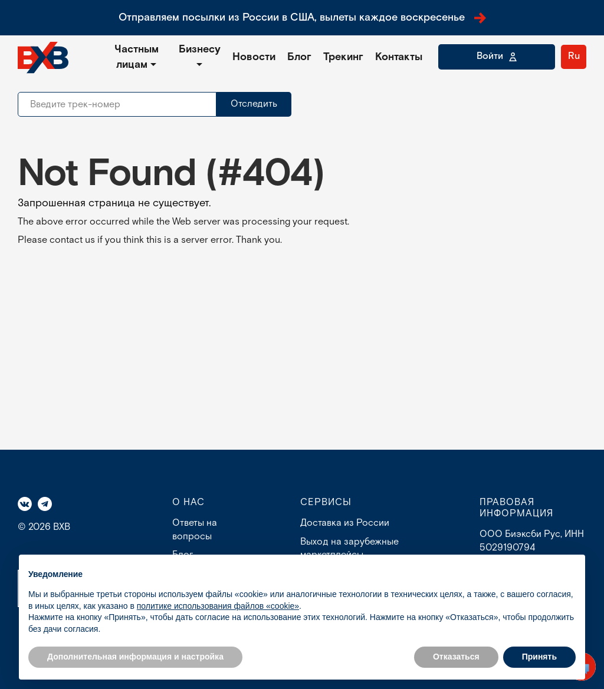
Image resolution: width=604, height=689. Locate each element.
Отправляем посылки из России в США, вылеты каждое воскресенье (302, 17)
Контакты (398, 57)
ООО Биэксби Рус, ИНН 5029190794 (532, 540)
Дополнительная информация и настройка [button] (135, 656)
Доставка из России (344, 523)
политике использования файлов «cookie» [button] (218, 606)
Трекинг (343, 57)
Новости (253, 57)
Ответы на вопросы (194, 529)
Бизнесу (200, 49)
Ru (574, 56)
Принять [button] (539, 656)
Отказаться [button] (456, 656)
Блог (299, 57)
